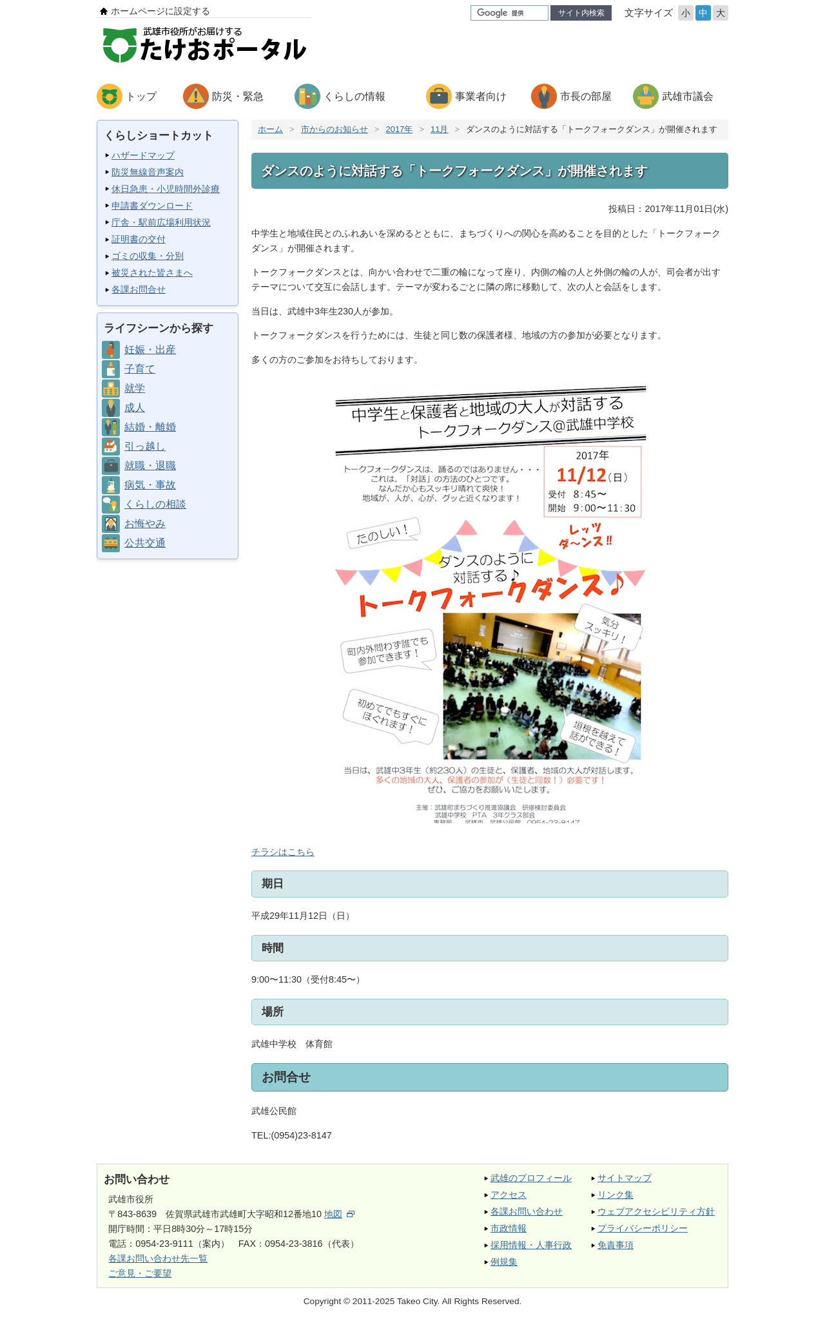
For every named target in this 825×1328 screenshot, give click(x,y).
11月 (439, 129)
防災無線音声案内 (148, 172)
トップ (141, 96)
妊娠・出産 (150, 349)
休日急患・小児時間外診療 (166, 189)
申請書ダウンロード (152, 205)
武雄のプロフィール (531, 1178)
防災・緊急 (238, 96)
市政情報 (508, 1228)
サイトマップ (624, 1178)
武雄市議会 (687, 96)
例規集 (504, 1261)
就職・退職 (150, 465)
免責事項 (615, 1245)
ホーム (270, 129)
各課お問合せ (139, 289)
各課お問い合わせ (526, 1211)
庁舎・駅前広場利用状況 (161, 222)
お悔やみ (145, 523)
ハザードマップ (143, 155)
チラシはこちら (451, 616)
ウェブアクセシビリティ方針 (656, 1211)
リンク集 (615, 1194)
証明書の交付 (139, 239)
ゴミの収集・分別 (148, 256)
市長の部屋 (586, 96)
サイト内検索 (581, 12)
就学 (134, 388)
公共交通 (145, 542)
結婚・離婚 (150, 426)
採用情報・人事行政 (531, 1245)
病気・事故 (150, 484)
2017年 (398, 129)
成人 (134, 407)
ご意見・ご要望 (139, 1273)
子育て (139, 368)
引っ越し (145, 446)
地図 (339, 1214)
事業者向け (481, 96)
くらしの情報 (354, 96)
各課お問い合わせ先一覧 (158, 1258)
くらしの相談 (155, 504)
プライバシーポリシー (642, 1228)
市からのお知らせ (334, 129)
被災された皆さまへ (152, 272)
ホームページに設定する (160, 11)
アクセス (508, 1194)
